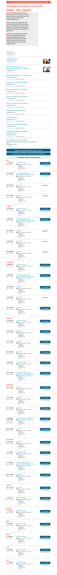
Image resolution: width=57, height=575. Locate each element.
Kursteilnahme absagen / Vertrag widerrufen (28, 157)
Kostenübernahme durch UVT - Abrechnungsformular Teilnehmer (28, 154)
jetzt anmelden (45, 163)
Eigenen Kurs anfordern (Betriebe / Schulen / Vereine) (28, 150)
